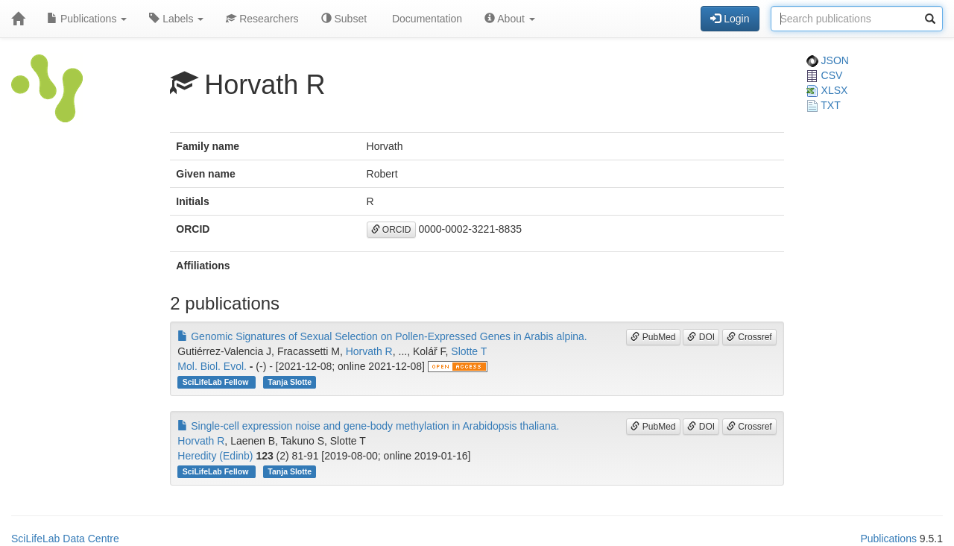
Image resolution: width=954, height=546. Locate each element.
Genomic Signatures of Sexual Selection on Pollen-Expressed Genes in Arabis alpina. (382, 336)
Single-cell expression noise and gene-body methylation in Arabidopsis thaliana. (368, 426)
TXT (823, 105)
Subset (344, 19)
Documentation (425, 19)
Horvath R (369, 351)
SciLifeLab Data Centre (65, 539)
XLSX (827, 90)
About (509, 19)
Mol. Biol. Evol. (212, 366)
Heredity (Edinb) (215, 456)
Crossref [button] (749, 337)
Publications (87, 19)
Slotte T (469, 351)
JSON (827, 60)
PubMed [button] (653, 337)
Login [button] (729, 19)
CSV (824, 75)
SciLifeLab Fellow (217, 381)
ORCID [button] (391, 230)
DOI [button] (701, 337)
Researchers (262, 19)
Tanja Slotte (290, 381)
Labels (176, 19)
